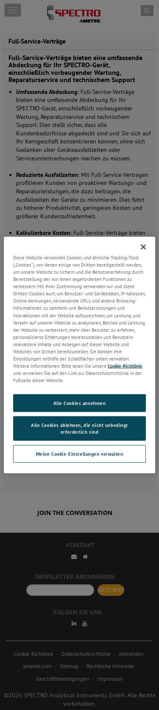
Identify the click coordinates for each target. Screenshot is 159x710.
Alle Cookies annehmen (79, 403)
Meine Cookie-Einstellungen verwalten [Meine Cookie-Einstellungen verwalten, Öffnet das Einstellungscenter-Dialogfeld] (79, 453)
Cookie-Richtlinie (125, 366)
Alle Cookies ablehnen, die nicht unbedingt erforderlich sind (79, 428)
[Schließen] (143, 247)
